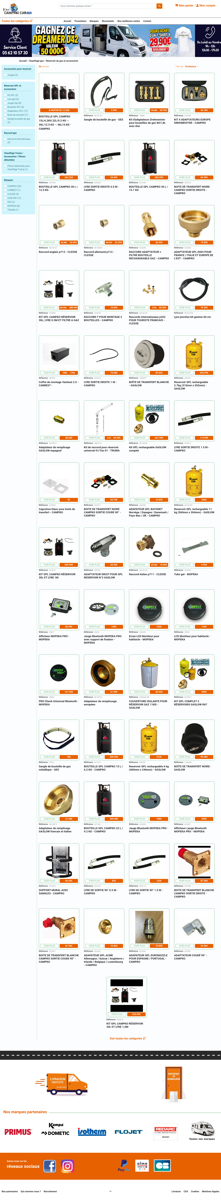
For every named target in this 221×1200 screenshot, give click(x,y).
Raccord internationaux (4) (18, 141)
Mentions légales (210, 1191)
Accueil (67, 21)
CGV (186, 1191)
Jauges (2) (12, 75)
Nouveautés (108, 21)
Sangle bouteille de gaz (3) (18, 121)
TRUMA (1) (12, 210)
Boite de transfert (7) (17, 115)
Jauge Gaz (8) (14, 103)
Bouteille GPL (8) (15, 107)
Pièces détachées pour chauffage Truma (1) (18, 168)
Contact (147, 21)
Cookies (195, 1191)
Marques (94, 21)
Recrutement (50, 1191)
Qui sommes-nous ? (31, 1191)
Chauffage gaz (36, 61)
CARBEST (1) (13, 190)
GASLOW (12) (14, 198)
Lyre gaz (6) (13, 99)
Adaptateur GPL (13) (17, 111)
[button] (128, 1038)
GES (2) (11, 202)
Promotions (80, 21)
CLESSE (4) (13, 194)
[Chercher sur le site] (108, 6)
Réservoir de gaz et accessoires (62, 61)
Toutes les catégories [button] (17, 21)
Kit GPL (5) (12, 95)
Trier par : (186, 66)
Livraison (176, 1191)
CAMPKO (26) (14, 186)
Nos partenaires (10, 1191)
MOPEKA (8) (13, 206)
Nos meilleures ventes (128, 21)
